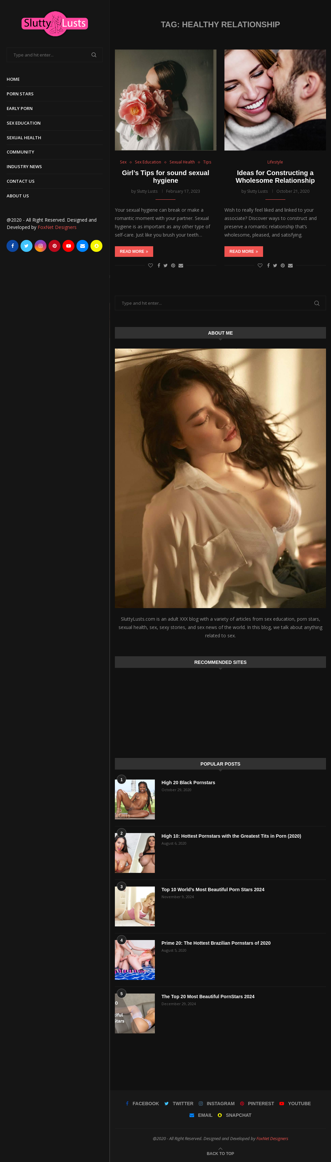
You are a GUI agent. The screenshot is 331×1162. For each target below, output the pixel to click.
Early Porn (20, 108)
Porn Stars (20, 94)
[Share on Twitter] (166, 265)
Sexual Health (24, 138)
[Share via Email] (180, 265)
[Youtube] (69, 246)
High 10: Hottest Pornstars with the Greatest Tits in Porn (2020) (231, 836)
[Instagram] (41, 246)
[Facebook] (13, 246)
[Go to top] (220, 1153)
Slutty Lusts (147, 191)
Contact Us (21, 181)
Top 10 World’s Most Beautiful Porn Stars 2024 (213, 889)
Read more (134, 251)
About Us (18, 196)
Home (13, 79)
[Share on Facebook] (159, 265)
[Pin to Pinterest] (173, 265)
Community (20, 152)
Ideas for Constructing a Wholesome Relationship (275, 176)
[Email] (83, 246)
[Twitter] (27, 246)
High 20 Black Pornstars (188, 782)
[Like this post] (150, 265)
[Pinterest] (55, 246)
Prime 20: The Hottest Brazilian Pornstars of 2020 (216, 943)
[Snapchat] (97, 246)
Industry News (24, 166)
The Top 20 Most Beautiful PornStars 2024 (208, 996)
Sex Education (24, 123)
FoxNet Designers (57, 227)
